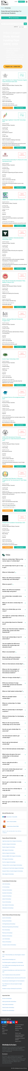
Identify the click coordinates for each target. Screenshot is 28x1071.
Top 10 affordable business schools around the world (14, 977)
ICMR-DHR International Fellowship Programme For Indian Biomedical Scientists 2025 (14, 438)
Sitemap (17, 1030)
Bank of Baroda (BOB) (9, 822)
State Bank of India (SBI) (9, 817)
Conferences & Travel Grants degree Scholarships (13, 868)
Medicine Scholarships (7, 935)
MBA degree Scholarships (8, 850)
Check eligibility (20, 107)
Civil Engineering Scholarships (8, 923)
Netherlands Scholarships (7, 907)
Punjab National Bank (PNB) (10, 826)
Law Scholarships (6, 938)
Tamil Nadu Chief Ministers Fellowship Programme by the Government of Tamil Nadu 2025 (14, 480)
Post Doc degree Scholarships (8, 862)
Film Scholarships (6, 929)
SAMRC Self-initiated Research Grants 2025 (13, 199)
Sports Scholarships (6, 917)
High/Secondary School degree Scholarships (12, 841)
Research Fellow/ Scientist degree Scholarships (12, 871)
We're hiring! (5, 1024)
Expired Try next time (22, 154)
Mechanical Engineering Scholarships (10, 926)
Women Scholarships (7, 998)
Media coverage (18, 1028)
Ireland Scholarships (6, 899)
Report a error (18, 1041)
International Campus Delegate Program (19, 1035)
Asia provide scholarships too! (9, 959)
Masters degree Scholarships (8, 847)
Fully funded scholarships (7, 1004)
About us (4, 1026)
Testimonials (5, 1030)
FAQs (3, 1031)
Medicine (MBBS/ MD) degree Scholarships (11, 856)
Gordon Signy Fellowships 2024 (10, 359)
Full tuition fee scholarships (8, 1010)
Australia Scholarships (7, 893)
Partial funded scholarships (8, 1007)
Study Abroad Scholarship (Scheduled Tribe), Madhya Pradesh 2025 (13, 281)
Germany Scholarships (7, 890)
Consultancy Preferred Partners (20, 1039)
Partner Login (18, 1033)
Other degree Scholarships (8, 874)
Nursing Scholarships (7, 920)
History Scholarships (6, 941)
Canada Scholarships (6, 896)
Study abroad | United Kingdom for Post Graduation (13, 980)
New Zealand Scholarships (8, 905)
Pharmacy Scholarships (7, 932)
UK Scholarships (5, 887)
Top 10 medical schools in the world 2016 (11, 974)
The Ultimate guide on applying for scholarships (12, 962)
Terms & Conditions (19, 1024)
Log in (16, 1)
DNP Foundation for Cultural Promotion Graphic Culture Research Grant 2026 (14, 80)
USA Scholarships (6, 884)
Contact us (4, 1033)
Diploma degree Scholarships (8, 853)
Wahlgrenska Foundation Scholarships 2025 (13, 522)
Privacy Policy (18, 1026)
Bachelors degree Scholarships (9, 844)
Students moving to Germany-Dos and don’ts (12, 988)
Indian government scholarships (9, 1001)
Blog (3, 1028)
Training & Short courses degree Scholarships (12, 865)
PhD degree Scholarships (7, 859)
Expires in (22, 75)
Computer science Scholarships (9, 944)
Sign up (21, 1)
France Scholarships (6, 902)
